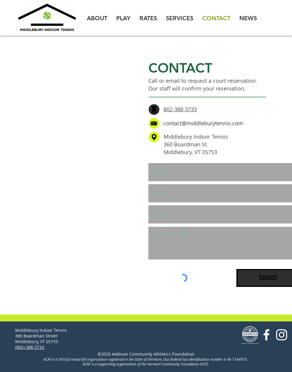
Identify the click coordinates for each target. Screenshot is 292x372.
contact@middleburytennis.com (203, 123)
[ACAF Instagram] (281, 334)
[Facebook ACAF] (266, 334)
